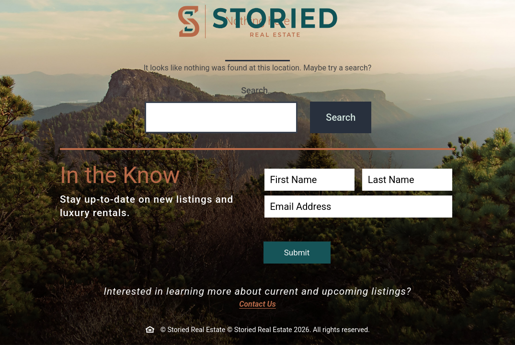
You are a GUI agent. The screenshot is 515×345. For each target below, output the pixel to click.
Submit (297, 252)
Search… (257, 90)
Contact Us (257, 304)
